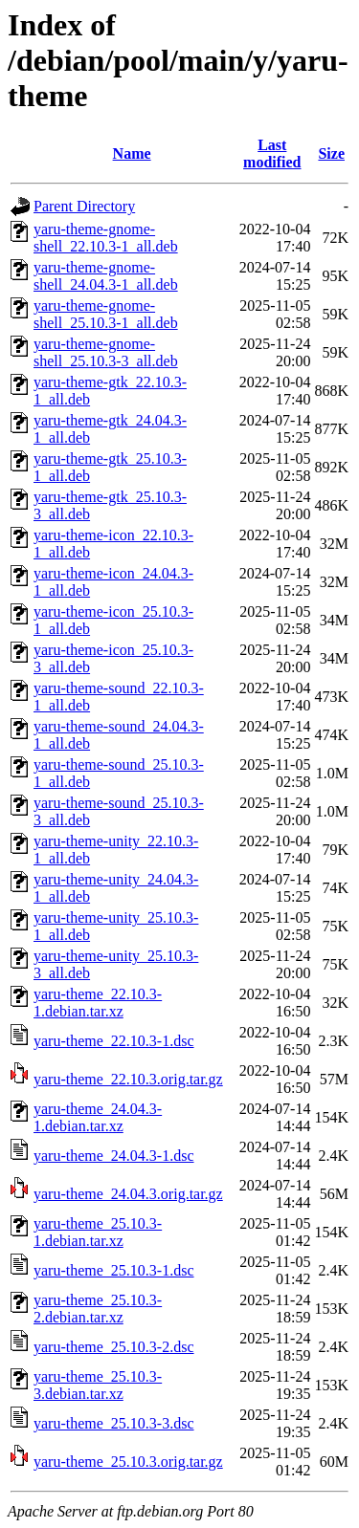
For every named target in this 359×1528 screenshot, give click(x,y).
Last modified (272, 153)
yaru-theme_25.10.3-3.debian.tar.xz (98, 1385)
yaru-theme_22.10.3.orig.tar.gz (128, 1079)
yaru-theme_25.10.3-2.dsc (114, 1347)
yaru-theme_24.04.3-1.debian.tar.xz (98, 1117)
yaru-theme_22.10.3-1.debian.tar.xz (98, 1002)
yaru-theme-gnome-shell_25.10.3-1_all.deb (106, 314)
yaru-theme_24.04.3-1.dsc (114, 1155)
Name (132, 153)
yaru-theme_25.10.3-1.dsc (114, 1270)
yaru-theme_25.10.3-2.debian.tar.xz (98, 1308)
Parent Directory (84, 206)
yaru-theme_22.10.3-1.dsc (114, 1041)
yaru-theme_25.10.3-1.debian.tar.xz (98, 1232)
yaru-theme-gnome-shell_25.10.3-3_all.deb (106, 352)
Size (331, 153)
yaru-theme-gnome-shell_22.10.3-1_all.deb (106, 237)
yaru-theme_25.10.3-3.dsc (114, 1423)
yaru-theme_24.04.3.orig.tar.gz (128, 1194)
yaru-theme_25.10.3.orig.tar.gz (128, 1461)
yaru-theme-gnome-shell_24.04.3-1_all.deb (106, 276)
